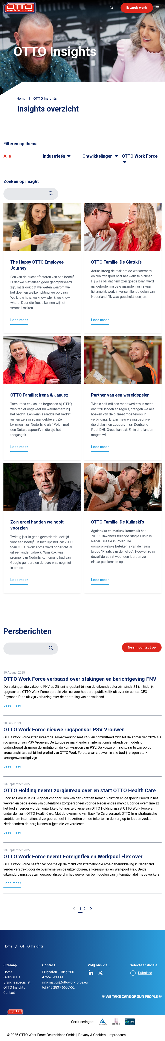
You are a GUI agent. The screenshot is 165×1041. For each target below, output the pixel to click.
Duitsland (145, 973)
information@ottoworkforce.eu (65, 982)
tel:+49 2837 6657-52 (58, 987)
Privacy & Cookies (92, 1035)
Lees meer (19, 320)
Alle (7, 156)
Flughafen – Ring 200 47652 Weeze (58, 974)
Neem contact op (142, 647)
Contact (9, 993)
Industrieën (57, 156)
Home (21, 99)
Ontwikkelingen (100, 156)
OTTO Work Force (139, 159)
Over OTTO (11, 977)
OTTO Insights (14, 987)
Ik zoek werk (136, 8)
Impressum (117, 1035)
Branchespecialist (16, 982)
